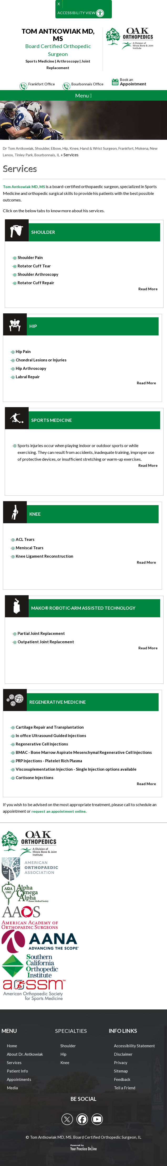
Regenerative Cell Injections (42, 744)
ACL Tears (25, 539)
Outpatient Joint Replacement (46, 641)
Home (12, 1045)
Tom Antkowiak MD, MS (24, 186)
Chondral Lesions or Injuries (41, 359)
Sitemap (121, 1071)
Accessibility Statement (134, 1045)
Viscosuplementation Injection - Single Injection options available (76, 769)
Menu (83, 95)
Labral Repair (28, 376)
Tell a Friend (124, 1087)
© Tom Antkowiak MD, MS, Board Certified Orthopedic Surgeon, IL (83, 1137)
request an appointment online (59, 811)
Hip (33, 326)
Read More (148, 289)
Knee (35, 514)
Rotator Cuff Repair (36, 282)
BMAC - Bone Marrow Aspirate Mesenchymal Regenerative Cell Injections (84, 752)
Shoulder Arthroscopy (38, 274)
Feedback (122, 1079)
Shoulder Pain (30, 257)
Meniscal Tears (29, 547)
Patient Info (17, 1071)
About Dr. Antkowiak (25, 1054)
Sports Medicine (51, 420)
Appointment (133, 81)
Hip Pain (23, 351)
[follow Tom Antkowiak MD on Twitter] (67, 1119)
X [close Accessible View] (59, 4)
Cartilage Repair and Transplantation (50, 727)
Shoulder (43, 232)
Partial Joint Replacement (41, 633)
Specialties (71, 1031)
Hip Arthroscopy (31, 368)
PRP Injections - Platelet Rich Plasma (49, 760)
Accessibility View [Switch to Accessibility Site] (81, 13)
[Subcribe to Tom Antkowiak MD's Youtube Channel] (97, 1119)
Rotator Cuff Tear (34, 265)
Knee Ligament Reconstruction (44, 556)
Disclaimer (123, 1054)
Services (14, 1062)
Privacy (120, 1062)
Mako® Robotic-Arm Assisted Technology (83, 608)
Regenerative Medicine (57, 702)
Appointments (19, 1079)
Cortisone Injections (34, 777)
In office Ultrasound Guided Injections (51, 735)
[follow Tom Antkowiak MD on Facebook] (82, 1119)
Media (12, 1087)
